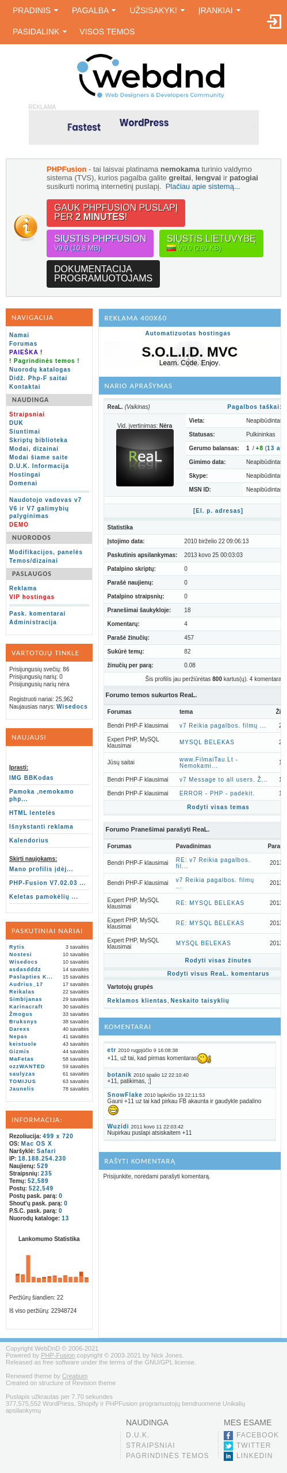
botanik (120, 1075)
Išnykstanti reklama (41, 827)
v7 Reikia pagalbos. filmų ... (222, 725)
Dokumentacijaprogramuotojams (103, 273)
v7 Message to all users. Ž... (223, 779)
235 (46, 1173)
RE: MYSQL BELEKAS (210, 903)
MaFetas (21, 1059)
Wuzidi (118, 1126)
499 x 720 (58, 1136)
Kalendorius (29, 840)
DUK (16, 423)
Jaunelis (22, 1089)
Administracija (33, 622)
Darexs (19, 1029)
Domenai (23, 483)
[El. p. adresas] (218, 511)
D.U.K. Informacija (39, 466)
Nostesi (20, 954)
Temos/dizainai (33, 561)
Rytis (17, 947)
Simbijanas (26, 999)
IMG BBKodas (31, 778)
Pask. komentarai (37, 613)
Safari (46, 1151)
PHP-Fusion (58, 1355)
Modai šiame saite (38, 457)
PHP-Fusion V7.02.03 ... (47, 883)
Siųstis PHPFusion (100, 243)
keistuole (23, 1044)
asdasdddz (25, 969)
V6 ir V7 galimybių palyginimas (39, 512)
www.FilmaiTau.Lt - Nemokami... (208, 762)
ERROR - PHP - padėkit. (217, 793)
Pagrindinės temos (167, 1456)
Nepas (18, 1036)
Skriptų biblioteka (38, 440)
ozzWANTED (27, 1066)
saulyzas (22, 1074)
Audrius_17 (26, 984)
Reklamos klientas (137, 1001)
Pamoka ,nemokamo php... (41, 795)
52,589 (38, 1181)
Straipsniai (150, 1445)
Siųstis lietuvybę (211, 243)
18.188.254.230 (42, 1158)
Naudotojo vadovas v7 (45, 500)
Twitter (253, 1445)
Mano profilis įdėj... (41, 869)
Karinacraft (26, 1007)
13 (65, 1218)
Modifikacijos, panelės (46, 552)
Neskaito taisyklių (199, 1001)
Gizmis (19, 1051)
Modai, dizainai (34, 449)
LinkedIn (254, 1456)
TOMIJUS (22, 1081)
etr (112, 1050)
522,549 (41, 1188)
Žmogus (21, 1014)
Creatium (75, 1376)
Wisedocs (72, 706)
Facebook (257, 1435)
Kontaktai (25, 387)
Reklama (23, 588)
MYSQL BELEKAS (207, 742)
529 (42, 1166)
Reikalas (22, 992)
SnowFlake (125, 1095)
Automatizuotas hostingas (188, 333)
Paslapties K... (31, 977)
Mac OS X (36, 1143)
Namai (19, 335)
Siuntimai (24, 431)
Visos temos (107, 31)
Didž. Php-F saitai (38, 378)
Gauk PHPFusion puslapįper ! (116, 212)
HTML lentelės (32, 813)
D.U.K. (138, 1435)
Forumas (23, 344)
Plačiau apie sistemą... (203, 186)
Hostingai (25, 474)
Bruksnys (23, 1021)
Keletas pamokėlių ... (43, 897)
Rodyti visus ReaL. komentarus (218, 974)
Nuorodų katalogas (40, 369)
